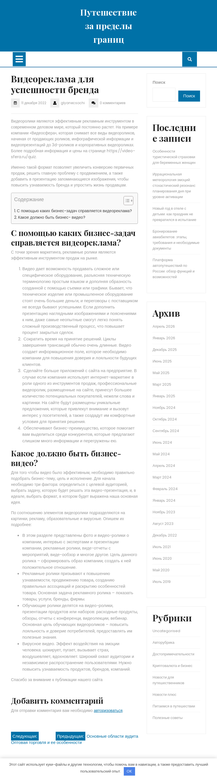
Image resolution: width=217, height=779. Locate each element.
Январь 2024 (164, 500)
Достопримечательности (173, 654)
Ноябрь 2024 (164, 407)
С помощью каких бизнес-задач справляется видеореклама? (74, 211)
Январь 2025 (164, 396)
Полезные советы (168, 717)
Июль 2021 (162, 547)
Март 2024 (162, 477)
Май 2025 (161, 372)
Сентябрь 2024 (166, 431)
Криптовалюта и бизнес (172, 665)
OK (129, 771)
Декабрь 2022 (165, 535)
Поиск (159, 82)
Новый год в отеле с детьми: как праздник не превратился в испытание (174, 214)
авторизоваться (108, 710)
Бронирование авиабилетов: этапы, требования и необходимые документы (176, 240)
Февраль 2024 (165, 489)
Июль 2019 (162, 581)
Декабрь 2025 (165, 349)
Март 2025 (162, 384)
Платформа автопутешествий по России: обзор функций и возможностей (174, 268)
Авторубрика (163, 642)
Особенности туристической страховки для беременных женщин (174, 157)
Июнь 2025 (162, 361)
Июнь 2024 (162, 442)
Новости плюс (164, 694)
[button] (125, 202)
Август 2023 (163, 523)
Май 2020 (161, 570)
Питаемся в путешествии (174, 706)
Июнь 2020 (162, 558)
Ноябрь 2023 (164, 512)
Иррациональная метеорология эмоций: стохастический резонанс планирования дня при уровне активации (174, 185)
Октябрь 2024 (165, 419)
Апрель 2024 (164, 465)
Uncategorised (166, 631)
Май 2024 (161, 454)
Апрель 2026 (164, 326)
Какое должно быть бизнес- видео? (51, 217)
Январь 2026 (164, 338)
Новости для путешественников (168, 680)
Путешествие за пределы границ (108, 26)
